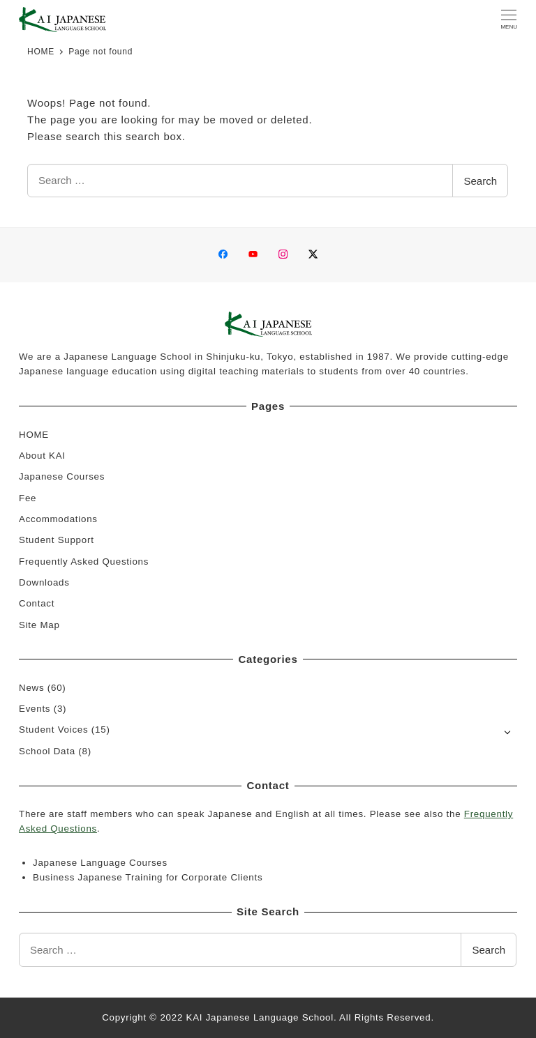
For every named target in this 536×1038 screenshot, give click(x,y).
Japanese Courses (62, 476)
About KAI (42, 455)
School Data (47, 751)
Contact (36, 603)
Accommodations (58, 519)
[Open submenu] (507, 731)
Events (34, 708)
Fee (27, 498)
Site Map (39, 625)
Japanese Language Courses (100, 862)
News (31, 687)
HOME (34, 434)
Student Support (56, 540)
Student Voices (53, 729)
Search (480, 181)
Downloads (44, 582)
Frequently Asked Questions (84, 561)
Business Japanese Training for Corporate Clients (147, 877)
